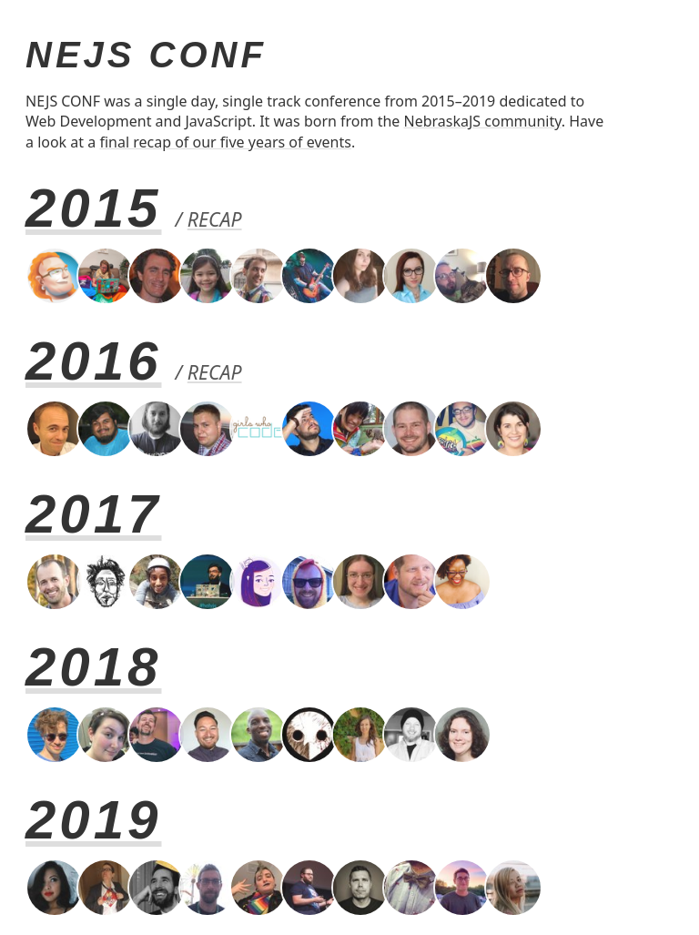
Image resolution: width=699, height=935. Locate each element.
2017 (93, 513)
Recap (214, 219)
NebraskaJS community (483, 121)
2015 (93, 208)
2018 (93, 666)
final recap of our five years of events (225, 142)
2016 (93, 360)
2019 (93, 819)
